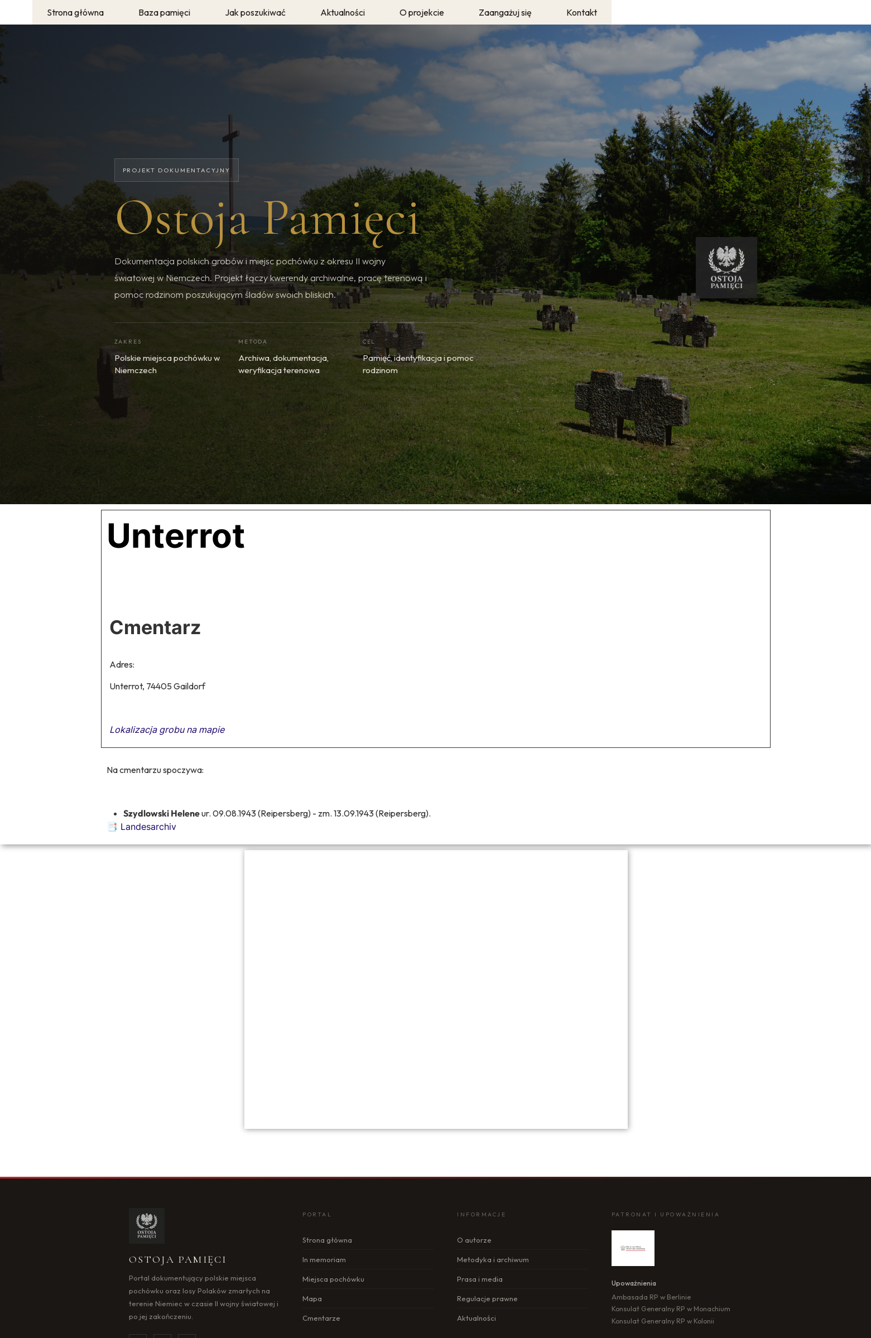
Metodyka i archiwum (493, 1259)
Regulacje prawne (487, 1298)
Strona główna (327, 1239)
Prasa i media (480, 1278)
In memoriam (324, 1259)
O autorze (474, 1239)
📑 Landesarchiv (141, 826)
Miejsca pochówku (333, 1278)
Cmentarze (321, 1317)
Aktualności (476, 1317)
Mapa (312, 1298)
